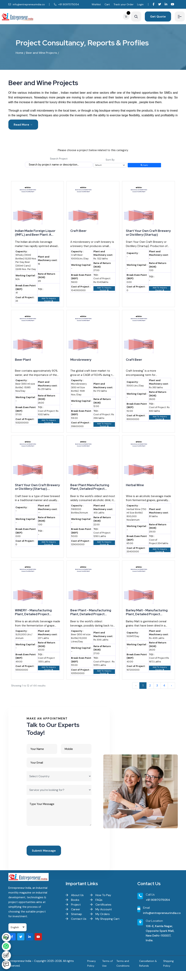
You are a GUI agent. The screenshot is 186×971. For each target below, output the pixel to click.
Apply (144, 165)
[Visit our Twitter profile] (159, 4)
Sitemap (74, 914)
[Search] (136, 16)
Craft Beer (78, 231)
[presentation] (54, 837)
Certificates (100, 904)
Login (140, 4)
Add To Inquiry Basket (49, 299)
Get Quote (158, 16)
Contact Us (76, 919)
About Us (75, 895)
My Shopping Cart (105, 919)
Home (19, 53)
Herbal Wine (135, 485)
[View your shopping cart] (127, 16)
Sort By (110, 159)
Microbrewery (80, 359)
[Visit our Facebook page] (153, 4)
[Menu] (180, 16)
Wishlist (96, 4)
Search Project (59, 158)
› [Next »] (171, 685)
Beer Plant (23, 359)
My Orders (100, 914)
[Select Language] (17, 927)
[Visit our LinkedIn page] (166, 4)
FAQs (96, 900)
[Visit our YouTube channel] (172, 4)
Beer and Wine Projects (41, 53)
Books (72, 900)
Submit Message (44, 851)
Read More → (23, 125)
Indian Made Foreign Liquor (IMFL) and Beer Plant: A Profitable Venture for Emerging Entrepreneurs (35, 232)
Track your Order (123, 4)
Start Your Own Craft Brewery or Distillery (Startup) (148, 232)
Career (73, 909)
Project (73, 904)
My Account (101, 909)
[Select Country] (59, 776)
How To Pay (100, 895)
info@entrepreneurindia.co (26, 4)
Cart (107, 4)
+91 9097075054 (66, 4)
